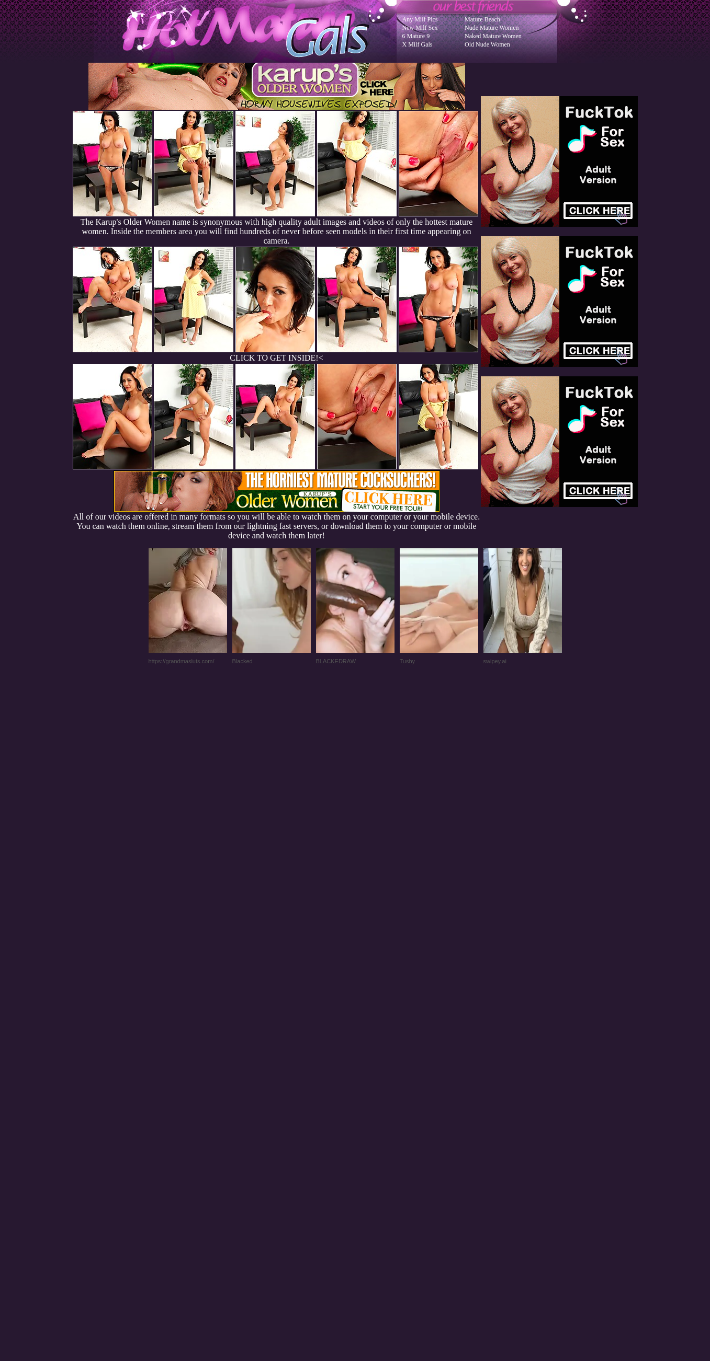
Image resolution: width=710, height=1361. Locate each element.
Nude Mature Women (492, 27)
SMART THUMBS (373, 1151)
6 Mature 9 (416, 36)
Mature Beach (482, 19)
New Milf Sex (420, 27)
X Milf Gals (417, 44)
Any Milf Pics (420, 19)
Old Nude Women (487, 44)
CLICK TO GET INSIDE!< (276, 357)
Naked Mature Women (493, 36)
